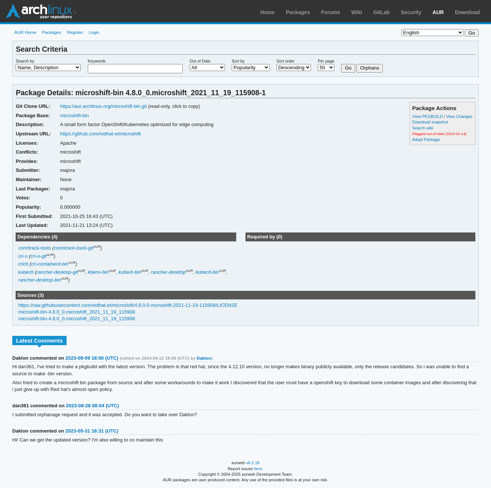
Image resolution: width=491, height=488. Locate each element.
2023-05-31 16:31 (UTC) (91, 431)
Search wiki (422, 128)
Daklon (204, 358)
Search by (25, 61)
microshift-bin (74, 115)
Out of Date (200, 61)
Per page (326, 61)
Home (267, 12)
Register (75, 32)
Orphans (369, 68)
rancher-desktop (168, 272)
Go (348, 68)
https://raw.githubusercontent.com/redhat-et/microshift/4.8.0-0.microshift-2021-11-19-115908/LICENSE (128, 305)
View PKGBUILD (428, 116)
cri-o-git (38, 256)
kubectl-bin (207, 272)
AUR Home (25, 32)
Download (467, 12)
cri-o (23, 256)
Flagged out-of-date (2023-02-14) (439, 134)
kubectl (25, 272)
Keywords (97, 61)
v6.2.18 (253, 462)
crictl (23, 264)
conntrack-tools (34, 248)
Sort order (285, 61)
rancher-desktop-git (57, 272)
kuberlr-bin (129, 272)
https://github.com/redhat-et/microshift (100, 134)
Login (94, 32)
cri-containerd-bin (49, 264)
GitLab (381, 12)
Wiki (357, 12)
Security (411, 12)
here (258, 468)
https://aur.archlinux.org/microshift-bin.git (103, 106)
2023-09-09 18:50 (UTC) (91, 358)
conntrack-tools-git (73, 248)
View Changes (459, 116)
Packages (298, 12)
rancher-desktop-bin (39, 280)
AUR (438, 12)
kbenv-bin (98, 272)
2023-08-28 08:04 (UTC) (92, 405)
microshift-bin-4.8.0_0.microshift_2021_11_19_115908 (76, 312)
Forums (330, 12)
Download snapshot (430, 122)
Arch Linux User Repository (41, 11)
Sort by (238, 61)
